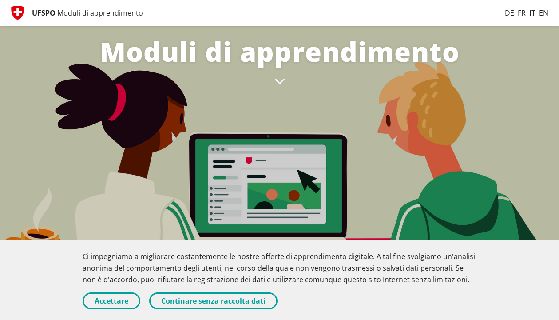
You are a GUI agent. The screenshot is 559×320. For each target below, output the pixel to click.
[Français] (522, 13)
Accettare (111, 301)
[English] (543, 13)
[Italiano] (532, 13)
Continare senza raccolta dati (213, 301)
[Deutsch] (509, 13)
